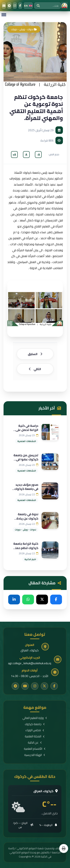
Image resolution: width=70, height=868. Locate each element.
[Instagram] (15, 5)
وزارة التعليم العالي (34, 718)
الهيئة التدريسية (34, 755)
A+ (14, 154)
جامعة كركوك (35, 724)
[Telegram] (9, 5)
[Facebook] (20, 5)
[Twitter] (44, 686)
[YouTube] (25, 686)
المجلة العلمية (35, 736)
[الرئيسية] (64, 5)
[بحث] (38, 6)
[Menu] (3, 14)
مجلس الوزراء (34, 730)
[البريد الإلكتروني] (4, 5)
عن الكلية (35, 743)
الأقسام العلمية (35, 749)
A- (38, 154)
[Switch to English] (28, 5)
